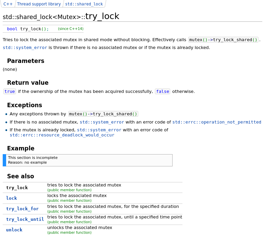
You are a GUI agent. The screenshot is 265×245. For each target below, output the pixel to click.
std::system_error (25, 47)
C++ (8, 4)
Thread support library (39, 4)
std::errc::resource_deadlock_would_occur (62, 134)
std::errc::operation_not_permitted (216, 122)
